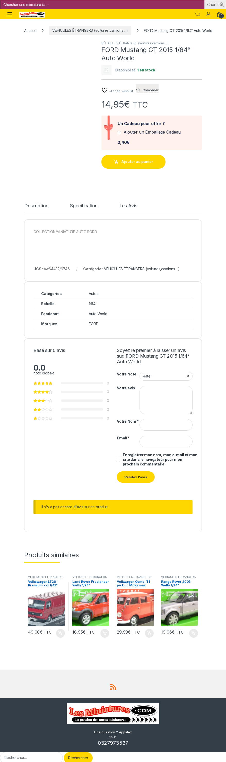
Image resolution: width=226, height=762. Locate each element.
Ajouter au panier (137, 161)
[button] (222, 4)
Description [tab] (36, 201)
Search (198, 14)
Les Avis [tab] (128, 201)
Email (123, 433)
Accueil (30, 30)
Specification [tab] (83, 201)
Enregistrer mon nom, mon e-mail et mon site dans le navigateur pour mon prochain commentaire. (160, 455)
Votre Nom (127, 417)
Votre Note (126, 369)
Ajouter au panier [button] (60, 628)
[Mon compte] (208, 14)
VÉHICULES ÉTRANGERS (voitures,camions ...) (90, 30)
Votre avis (126, 383)
